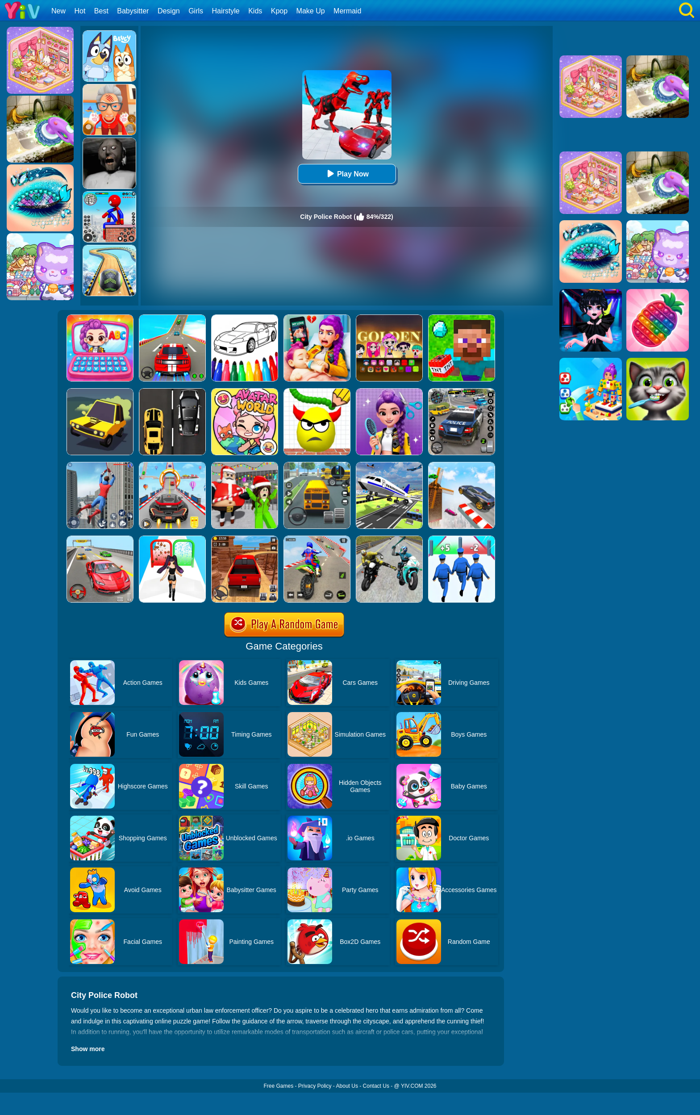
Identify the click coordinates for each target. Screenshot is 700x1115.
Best (101, 11)
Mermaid (347, 11)
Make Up (310, 11)
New (58, 11)
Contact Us (376, 1086)
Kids (255, 11)
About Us (347, 1086)
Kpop (279, 11)
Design (169, 11)
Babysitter (133, 11)
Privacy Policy (315, 1086)
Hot (79, 11)
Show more (87, 1048)
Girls (195, 11)
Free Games (278, 1086)
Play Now (347, 173)
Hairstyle (226, 11)
